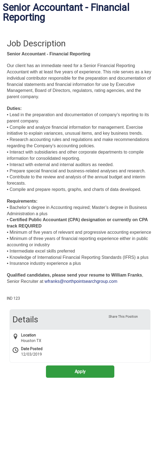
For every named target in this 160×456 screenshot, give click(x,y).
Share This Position (123, 317)
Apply (80, 371)
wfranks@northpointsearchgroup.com (81, 281)
